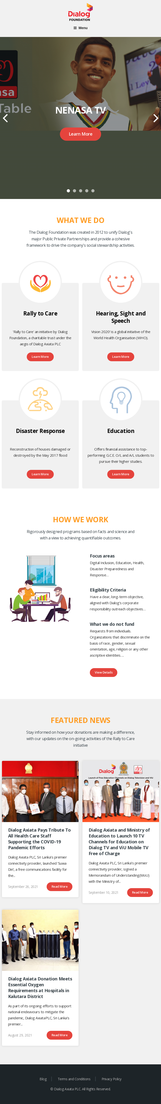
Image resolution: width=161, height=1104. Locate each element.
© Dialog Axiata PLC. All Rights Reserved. (80, 1089)
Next (155, 114)
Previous (5, 114)
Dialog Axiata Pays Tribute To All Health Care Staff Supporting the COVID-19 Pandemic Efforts (39, 838)
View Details (103, 672)
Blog (43, 1079)
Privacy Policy (111, 1079)
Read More (60, 886)
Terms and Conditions (74, 1079)
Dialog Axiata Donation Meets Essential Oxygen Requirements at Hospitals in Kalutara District (40, 987)
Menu (80, 28)
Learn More (80, 134)
